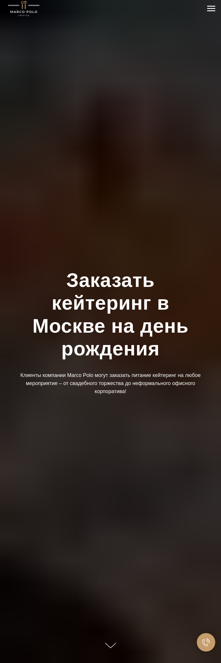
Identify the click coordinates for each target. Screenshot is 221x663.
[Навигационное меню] (211, 9)
